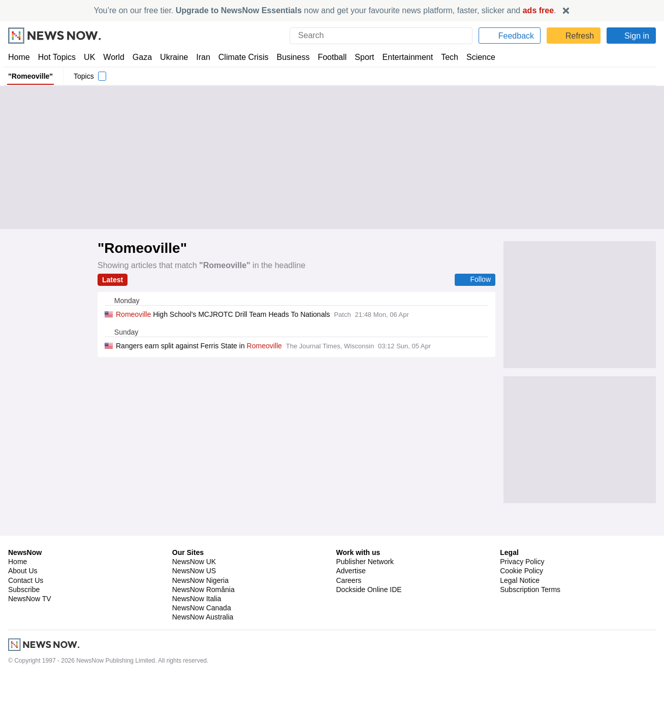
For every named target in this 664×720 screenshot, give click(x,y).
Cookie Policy (521, 613)
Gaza (140, 57)
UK (89, 57)
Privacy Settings (526, 641)
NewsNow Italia (196, 641)
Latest (112, 280)
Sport (359, 57)
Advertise (351, 613)
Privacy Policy (522, 604)
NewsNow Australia (203, 660)
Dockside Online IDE (367, 632)
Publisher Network (365, 604)
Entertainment (401, 57)
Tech (442, 57)
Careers (349, 623)
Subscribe (24, 632)
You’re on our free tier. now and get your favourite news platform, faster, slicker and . (325, 10)
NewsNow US (193, 613)
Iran (198, 57)
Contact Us (25, 623)
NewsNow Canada (201, 650)
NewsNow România (203, 632)
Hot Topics (57, 57)
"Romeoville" (29, 76)
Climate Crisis (238, 57)
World (113, 57)
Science (473, 57)
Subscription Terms (531, 632)
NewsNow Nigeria (200, 623)
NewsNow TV (29, 641)
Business (288, 57)
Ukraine (170, 57)
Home (18, 57)
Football (327, 57)
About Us (23, 613)
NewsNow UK (193, 604)
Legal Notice (519, 623)
